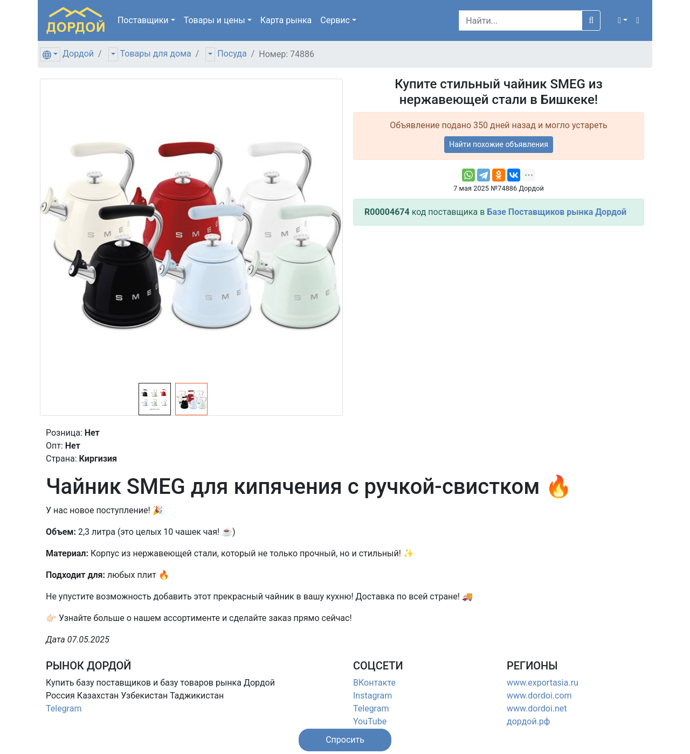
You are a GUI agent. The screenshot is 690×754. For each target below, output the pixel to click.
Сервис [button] (335, 20)
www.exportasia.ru (542, 683)
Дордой (78, 53)
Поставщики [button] (143, 20)
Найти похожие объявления (498, 144)
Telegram (63, 708)
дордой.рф (528, 721)
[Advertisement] (498, 309)
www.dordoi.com (539, 695)
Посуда (231, 53)
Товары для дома (155, 53)
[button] (622, 20)
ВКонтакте (374, 683)
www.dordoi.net (537, 708)
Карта (286, 20)
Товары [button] (214, 20)
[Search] (520, 20)
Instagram (372, 695)
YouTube (370, 721)
